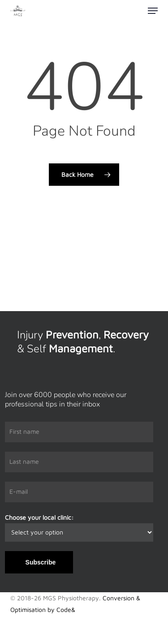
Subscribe (41, 562)
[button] (153, 10)
